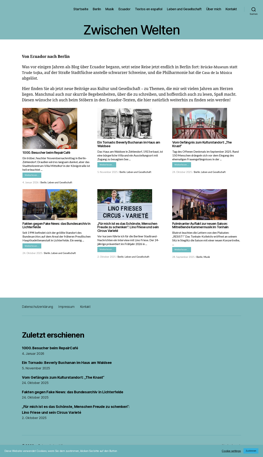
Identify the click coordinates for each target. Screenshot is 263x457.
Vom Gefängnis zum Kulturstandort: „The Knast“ (202, 144)
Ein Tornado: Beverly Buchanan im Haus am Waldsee (128, 144)
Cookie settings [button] (231, 451)
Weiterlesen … (33, 175)
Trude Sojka (33, 72)
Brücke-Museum (215, 67)
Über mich (213, 9)
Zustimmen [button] (251, 451)
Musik (109, 9)
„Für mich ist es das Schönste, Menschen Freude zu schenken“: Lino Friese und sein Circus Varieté (128, 227)
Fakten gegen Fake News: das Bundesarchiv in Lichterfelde (56, 226)
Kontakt (231, 9)
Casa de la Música (219, 72)
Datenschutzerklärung (40, 307)
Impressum (72, 307)
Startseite (80, 9)
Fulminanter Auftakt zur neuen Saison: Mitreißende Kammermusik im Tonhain (200, 226)
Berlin (97, 9)
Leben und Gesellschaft (184, 9)
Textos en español (148, 9)
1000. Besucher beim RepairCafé (46, 152)
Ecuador (125, 9)
